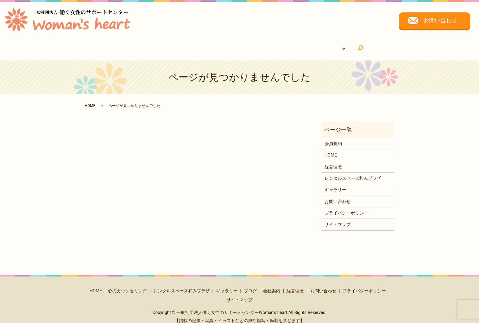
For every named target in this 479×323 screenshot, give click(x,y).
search (341, 45)
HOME (139, 44)
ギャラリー (278, 44)
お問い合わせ (440, 20)
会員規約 (333, 137)
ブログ (250, 284)
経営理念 (333, 160)
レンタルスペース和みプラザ (230, 44)
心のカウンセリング (173, 44)
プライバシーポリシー (346, 207)
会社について (310, 44)
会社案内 (271, 284)
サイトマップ (338, 218)
